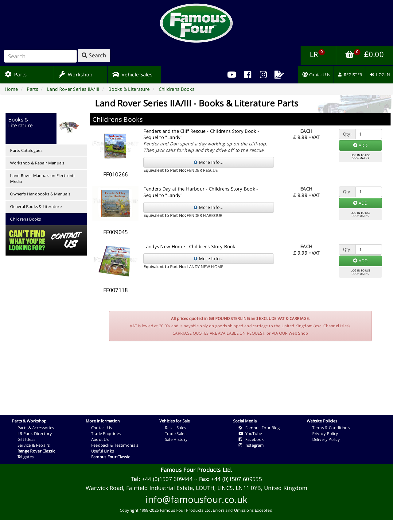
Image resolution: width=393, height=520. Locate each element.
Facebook (251, 439)
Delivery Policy (326, 439)
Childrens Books (25, 219)
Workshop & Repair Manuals (37, 163)
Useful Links (102, 451)
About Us (100, 439)
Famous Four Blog (259, 427)
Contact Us (101, 427)
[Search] (40, 56)
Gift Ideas (27, 439)
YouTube (250, 433)
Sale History (176, 439)
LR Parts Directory (35, 433)
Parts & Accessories (36, 427)
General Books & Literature (36, 206)
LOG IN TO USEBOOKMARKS (360, 156)
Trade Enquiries (106, 433)
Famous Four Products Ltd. (196, 469)
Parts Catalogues (26, 150)
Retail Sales (175, 427)
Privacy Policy (325, 433)
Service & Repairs (34, 445)
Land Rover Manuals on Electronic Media (42, 178)
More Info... (209, 162)
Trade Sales (175, 433)
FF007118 (115, 290)
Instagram (251, 445)
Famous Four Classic (110, 457)
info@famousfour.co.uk (196, 499)
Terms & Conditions (331, 427)
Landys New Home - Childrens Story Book (189, 246)
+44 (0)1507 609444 (167, 479)
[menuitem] (247, 74)
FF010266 (115, 174)
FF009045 (115, 232)
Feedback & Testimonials (114, 445)
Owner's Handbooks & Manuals (40, 194)
